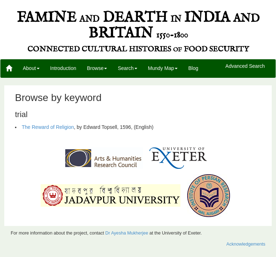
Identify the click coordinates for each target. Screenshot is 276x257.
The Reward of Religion (48, 127)
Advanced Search (245, 66)
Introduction (63, 68)
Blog (193, 68)
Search (127, 68)
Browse (97, 68)
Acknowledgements (245, 244)
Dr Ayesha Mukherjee (126, 233)
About (31, 68)
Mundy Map (163, 68)
